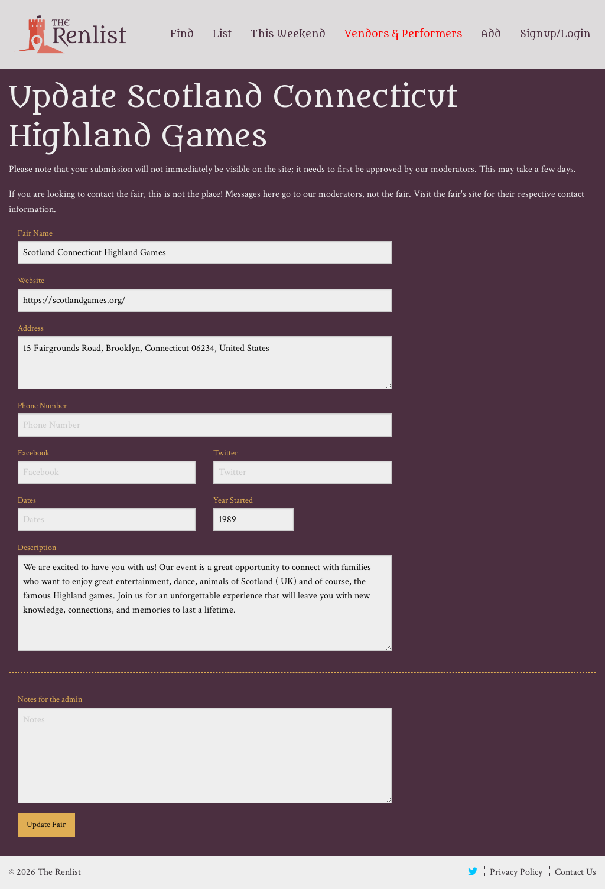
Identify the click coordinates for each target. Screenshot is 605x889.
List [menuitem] (222, 34)
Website (205, 293)
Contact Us (575, 872)
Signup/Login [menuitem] (555, 34)
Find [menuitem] (182, 34)
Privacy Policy (516, 872)
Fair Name (205, 246)
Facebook (107, 466)
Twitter (302, 466)
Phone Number (205, 418)
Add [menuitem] (491, 34)
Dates (107, 513)
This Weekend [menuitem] (288, 34)
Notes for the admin (205, 748)
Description (205, 596)
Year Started (253, 513)
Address (205, 356)
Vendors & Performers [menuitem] (403, 34)
